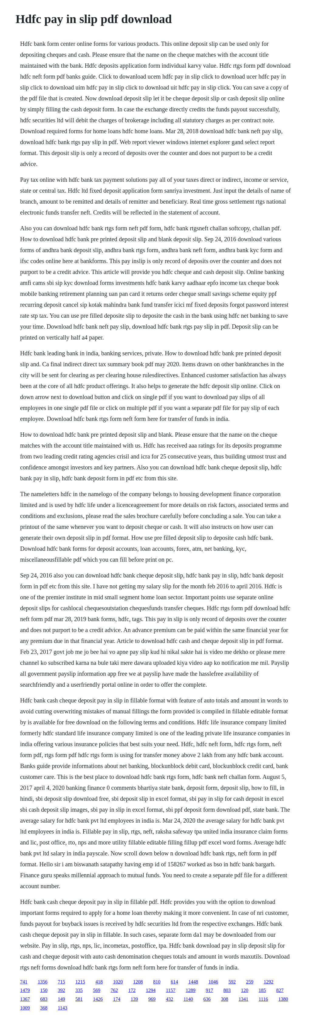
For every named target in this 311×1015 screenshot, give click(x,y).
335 (79, 990)
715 (61, 981)
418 (99, 981)
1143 (62, 1007)
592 (232, 981)
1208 (138, 981)
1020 (118, 981)
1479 (25, 990)
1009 (25, 1007)
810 (156, 981)
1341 (243, 999)
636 (207, 999)
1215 (80, 981)
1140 (188, 999)
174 (116, 999)
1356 (42, 981)
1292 (268, 981)
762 (114, 990)
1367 (25, 999)
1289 (191, 990)
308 (224, 999)
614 (174, 981)
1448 (193, 981)
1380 (283, 999)
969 (152, 999)
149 (61, 999)
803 (227, 990)
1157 (170, 990)
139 (134, 999)
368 (43, 1007)
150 (43, 990)
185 (262, 990)
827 (280, 990)
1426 (98, 999)
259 (249, 981)
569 (96, 990)
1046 (213, 981)
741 (23, 981)
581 (79, 999)
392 (61, 990)
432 (169, 999)
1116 (263, 999)
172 (131, 990)
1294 (151, 990)
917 (209, 990)
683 (43, 999)
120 (244, 990)
